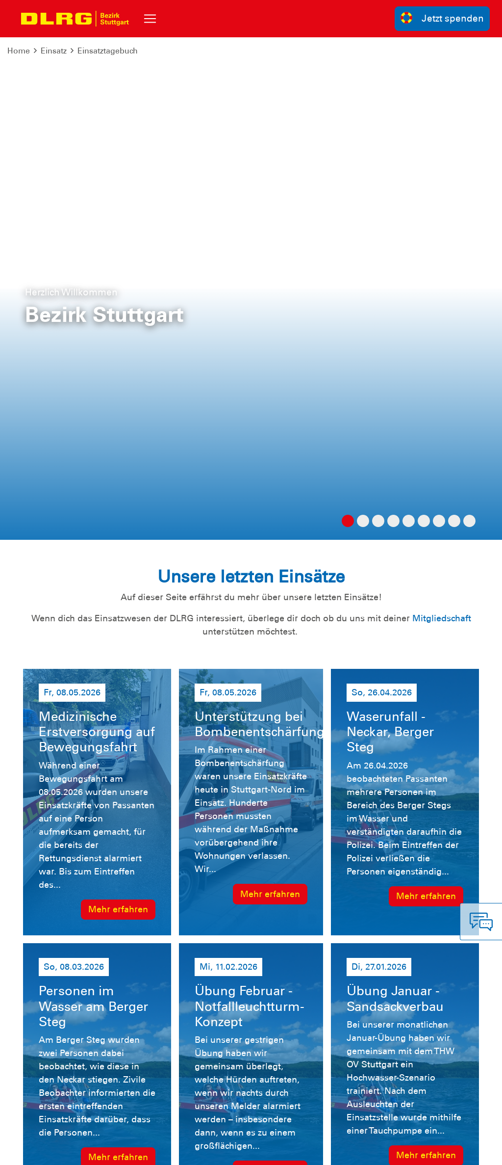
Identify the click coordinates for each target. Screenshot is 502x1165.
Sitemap (144, 1150)
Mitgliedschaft (441, 115)
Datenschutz (99, 1150)
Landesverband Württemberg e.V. (413, 1150)
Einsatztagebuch (107, 50)
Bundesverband (314, 1150)
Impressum (48, 1150)
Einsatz (54, 50)
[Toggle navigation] (150, 18)
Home (18, 50)
